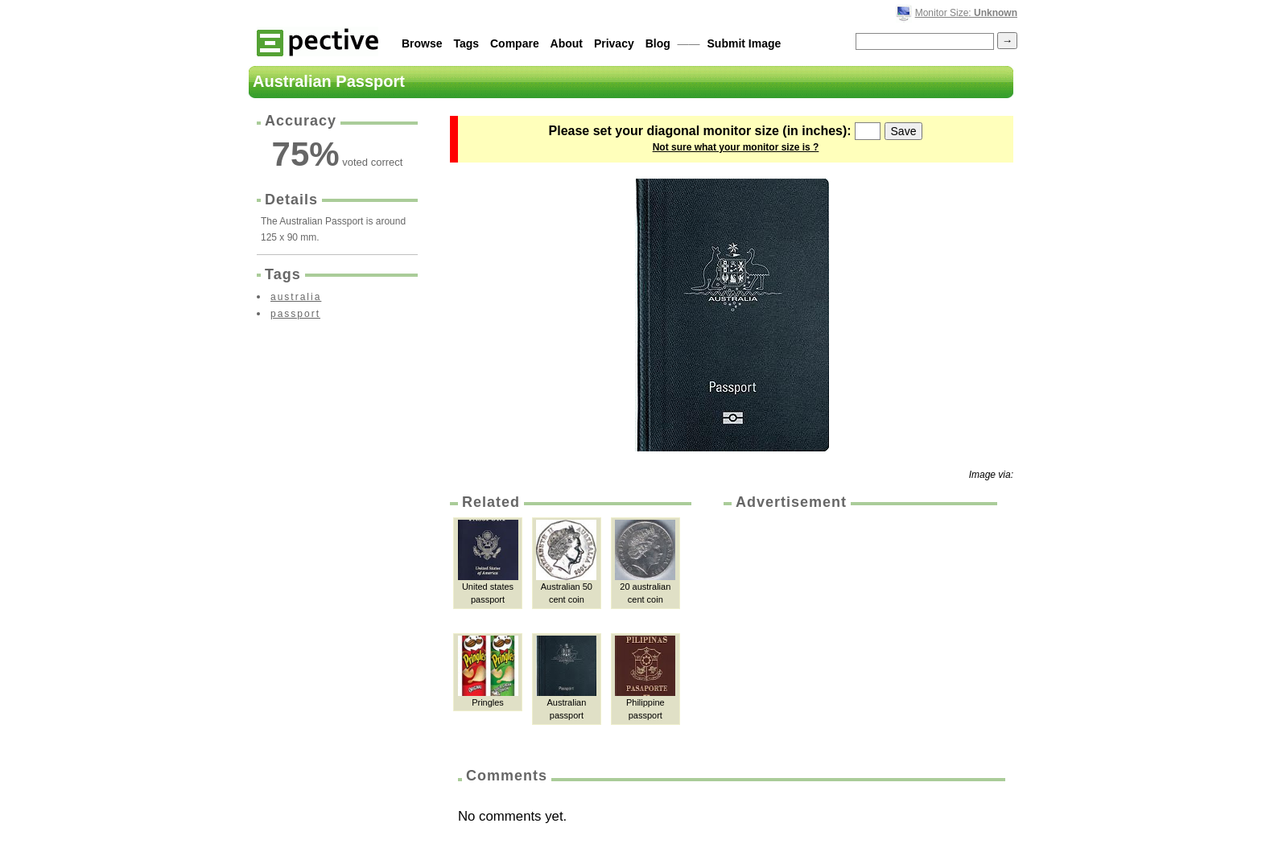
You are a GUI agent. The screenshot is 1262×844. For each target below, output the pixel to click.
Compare (514, 43)
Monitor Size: (966, 13)
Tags (466, 43)
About (567, 43)
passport (295, 313)
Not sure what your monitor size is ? (736, 147)
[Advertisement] (859, 633)
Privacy (614, 43)
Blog (657, 43)
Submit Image (744, 43)
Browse (422, 43)
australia (295, 297)
